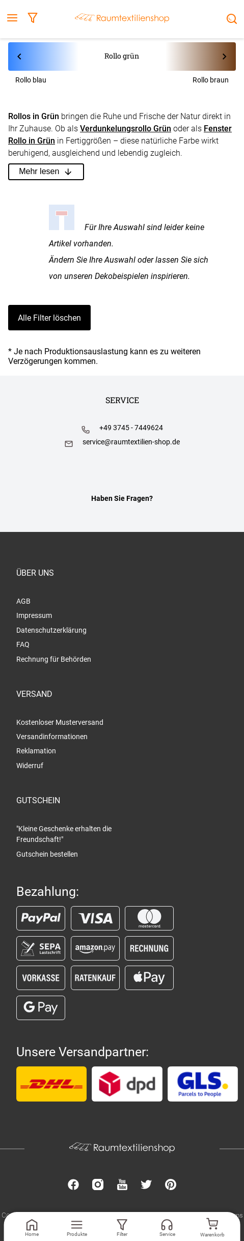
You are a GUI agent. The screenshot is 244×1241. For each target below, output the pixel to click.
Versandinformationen (52, 736)
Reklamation (36, 751)
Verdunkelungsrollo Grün (125, 128)
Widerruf (29, 765)
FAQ (23, 644)
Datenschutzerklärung (51, 630)
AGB (23, 601)
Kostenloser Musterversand (59, 722)
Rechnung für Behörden (53, 659)
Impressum (34, 615)
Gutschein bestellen (47, 854)
